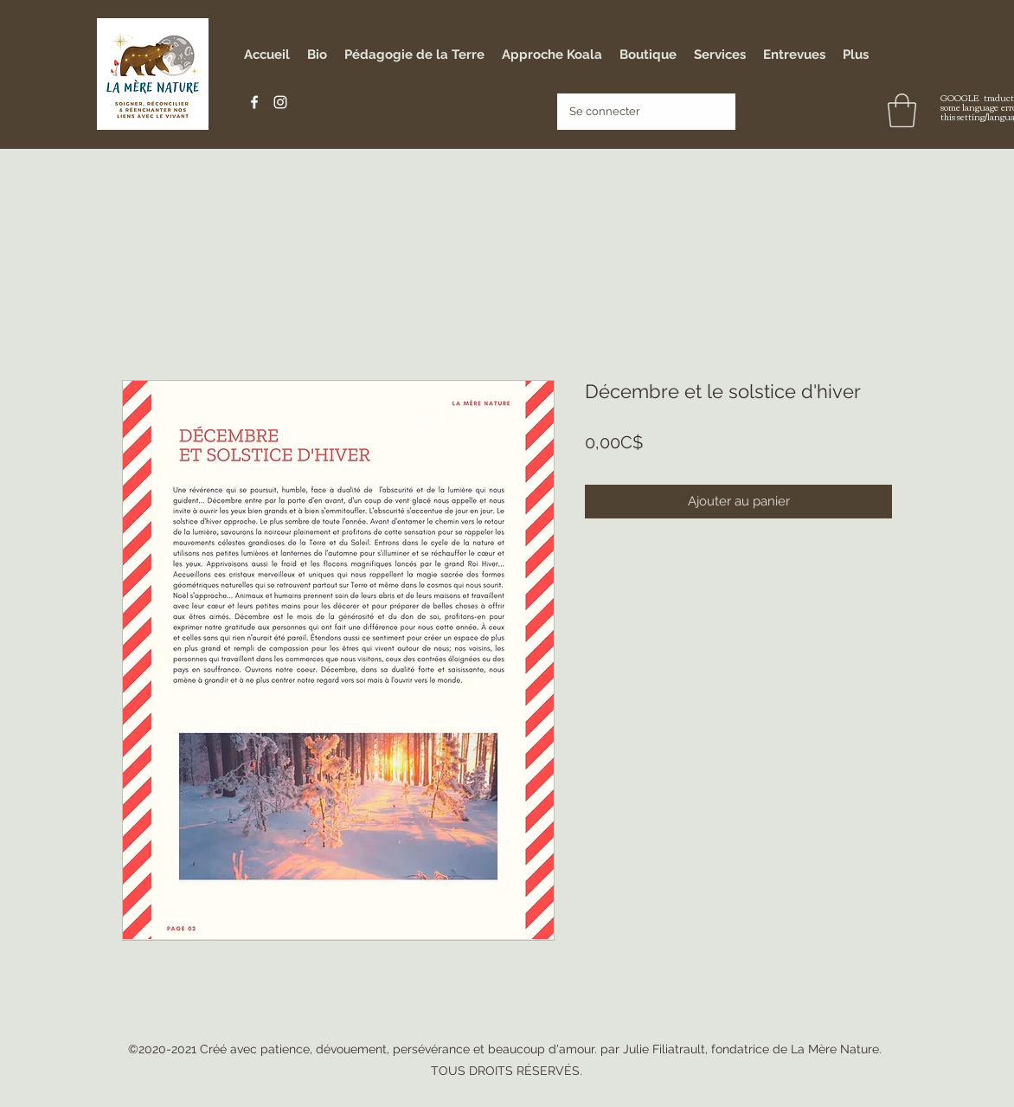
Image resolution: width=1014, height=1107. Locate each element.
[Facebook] (254, 102)
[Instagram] (280, 102)
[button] (902, 110)
